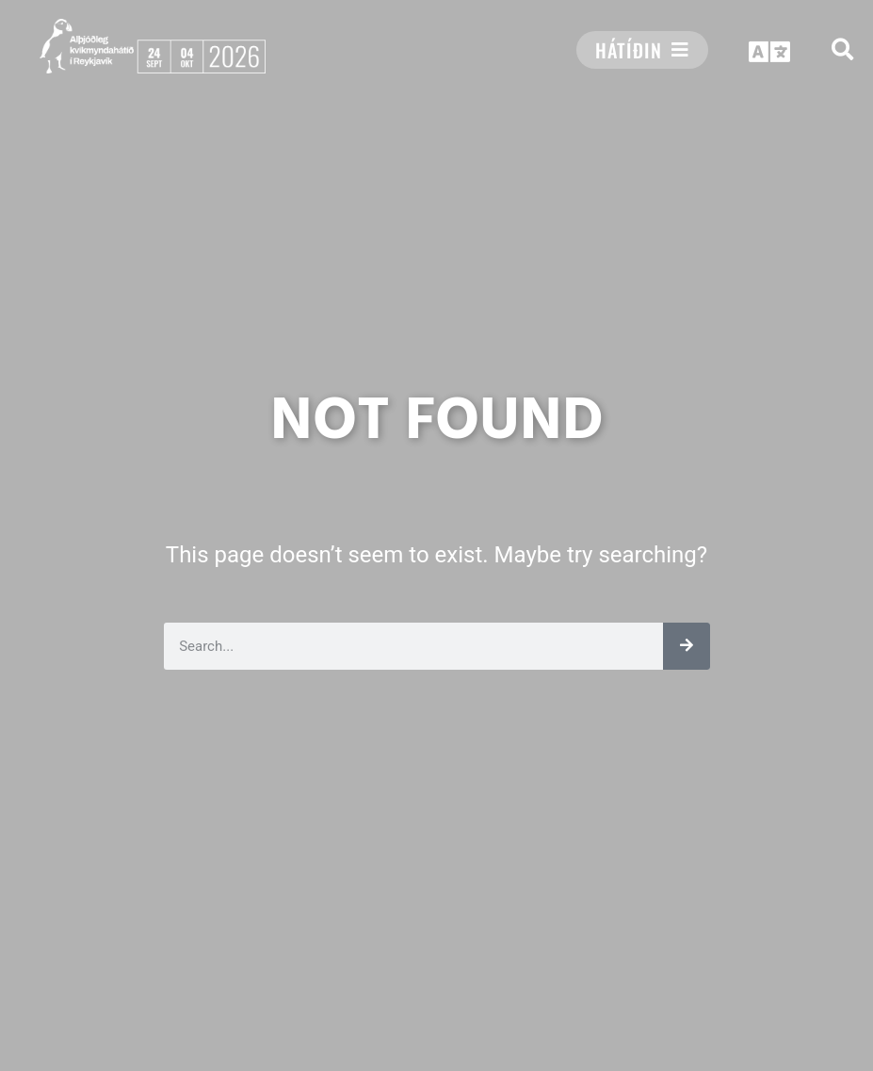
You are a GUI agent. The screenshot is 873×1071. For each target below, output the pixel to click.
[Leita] (686, 646)
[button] (842, 49)
